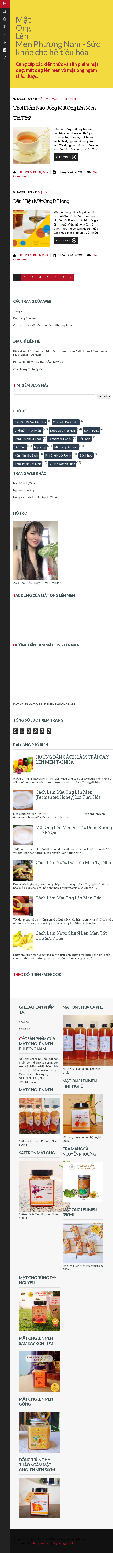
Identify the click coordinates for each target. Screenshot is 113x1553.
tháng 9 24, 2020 (70, 172)
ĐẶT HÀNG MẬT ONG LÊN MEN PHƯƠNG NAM (44, 704)
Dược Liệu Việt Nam (63, 430)
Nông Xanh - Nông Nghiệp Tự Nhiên (36, 497)
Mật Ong (44, 98)
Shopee (24, 1021)
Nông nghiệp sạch (26, 455)
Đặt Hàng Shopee (24, 318)
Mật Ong (40, 447)
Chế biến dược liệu (65, 422)
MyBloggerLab (63, 1543)
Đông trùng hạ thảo (28, 438)
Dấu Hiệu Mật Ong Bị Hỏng (41, 201)
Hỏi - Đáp (84, 438)
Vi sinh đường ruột (62, 463)
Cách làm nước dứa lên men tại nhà (73, 862)
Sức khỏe (86, 455)
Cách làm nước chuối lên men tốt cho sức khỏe (71, 936)
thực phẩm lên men (28, 463)
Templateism (41, 1543)
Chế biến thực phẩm (28, 430)
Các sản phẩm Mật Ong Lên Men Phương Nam (42, 325)
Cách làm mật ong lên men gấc (68, 898)
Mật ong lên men (64, 98)
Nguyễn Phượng (33, 172)
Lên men (20, 447)
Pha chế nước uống (58, 455)
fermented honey (60, 438)
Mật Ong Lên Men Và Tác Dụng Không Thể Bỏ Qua (74, 830)
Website (24, 1028)
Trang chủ (19, 311)
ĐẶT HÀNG (91, 430)
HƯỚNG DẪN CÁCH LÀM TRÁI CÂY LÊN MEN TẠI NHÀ (72, 760)
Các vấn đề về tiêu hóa (30, 422)
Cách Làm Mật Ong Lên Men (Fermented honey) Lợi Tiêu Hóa (68, 795)
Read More (66, 157)
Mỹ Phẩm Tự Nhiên (25, 483)
